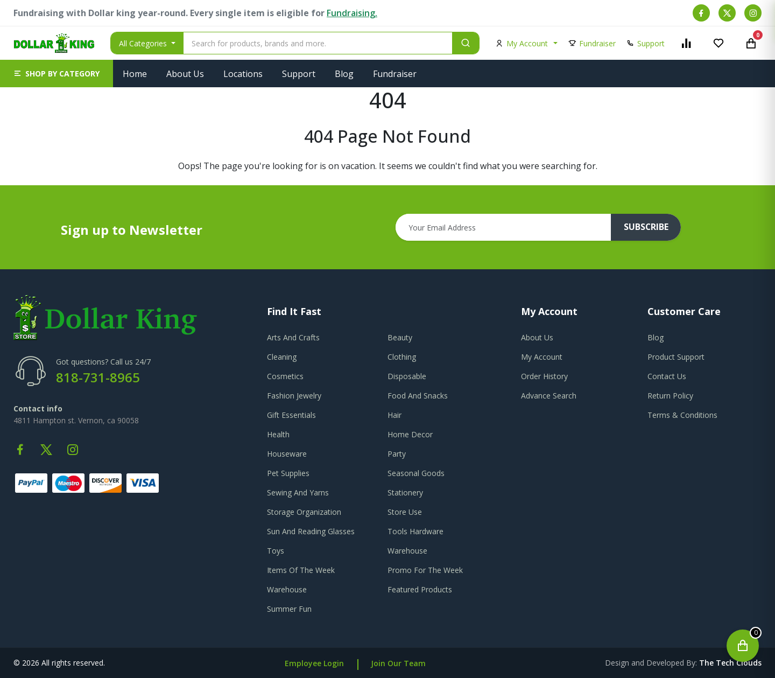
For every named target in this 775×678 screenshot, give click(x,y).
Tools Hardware (415, 531)
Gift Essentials (291, 415)
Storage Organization (304, 512)
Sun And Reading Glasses (311, 531)
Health (278, 434)
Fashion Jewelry (294, 395)
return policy (670, 395)
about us (537, 337)
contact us (666, 376)
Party (397, 454)
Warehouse (407, 551)
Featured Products (420, 589)
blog (655, 337)
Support (298, 74)
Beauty (400, 337)
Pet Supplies (288, 473)
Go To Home (387, 179)
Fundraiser (395, 74)
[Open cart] (743, 646)
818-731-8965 (98, 377)
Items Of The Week (301, 570)
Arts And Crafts (293, 337)
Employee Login (314, 663)
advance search (548, 395)
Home (135, 74)
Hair (394, 415)
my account (541, 357)
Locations (243, 74)
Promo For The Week (425, 570)
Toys (275, 551)
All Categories (144, 43)
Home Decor (410, 434)
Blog (344, 74)
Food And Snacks (418, 395)
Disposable (407, 376)
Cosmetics (285, 376)
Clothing (402, 357)
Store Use (405, 512)
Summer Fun (289, 609)
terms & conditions (682, 415)
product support (675, 357)
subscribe (646, 227)
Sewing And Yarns (298, 492)
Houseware (287, 454)
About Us (185, 74)
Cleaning (282, 357)
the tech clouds (730, 663)
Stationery (405, 492)
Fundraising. (352, 13)
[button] (56, 73)
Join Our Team (398, 663)
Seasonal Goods (416, 473)
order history (544, 376)
